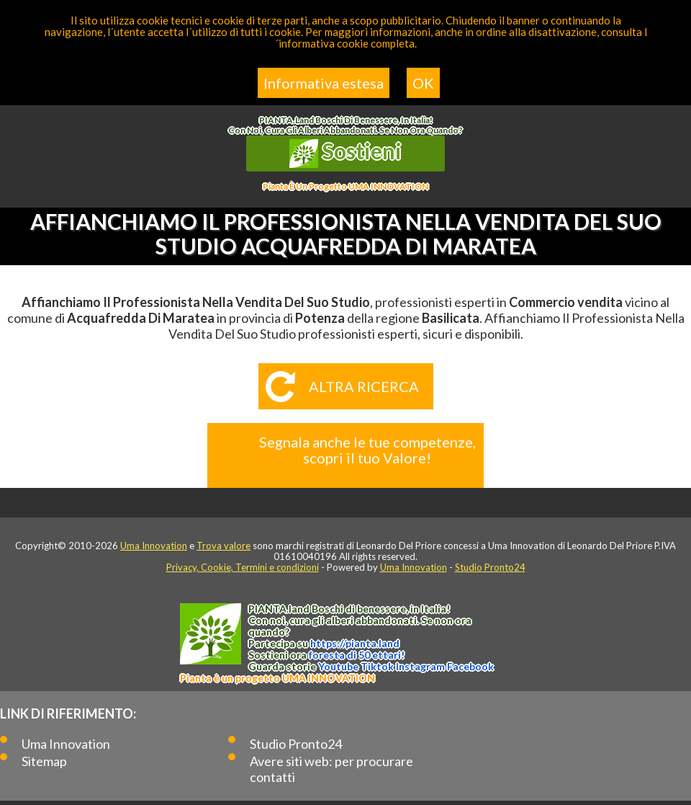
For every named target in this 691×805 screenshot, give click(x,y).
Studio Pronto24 (490, 567)
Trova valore (223, 545)
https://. (354, 643)
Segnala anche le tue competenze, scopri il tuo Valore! (367, 449)
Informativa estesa (323, 83)
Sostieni (345, 153)
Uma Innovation (153, 545)
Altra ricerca (364, 386)
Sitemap (44, 761)
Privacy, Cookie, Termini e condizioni (242, 567)
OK (423, 83)
